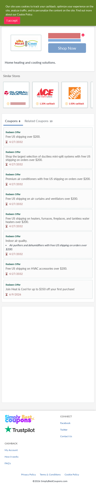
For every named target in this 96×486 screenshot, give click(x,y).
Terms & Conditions (50, 474)
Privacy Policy (28, 474)
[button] (66, 38)
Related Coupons (39, 121)
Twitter (63, 429)
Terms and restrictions (64, 40)
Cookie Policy (72, 474)
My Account (11, 450)
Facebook (65, 423)
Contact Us (66, 436)
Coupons (13, 121)
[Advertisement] (48, 354)
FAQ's (8, 463)
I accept (12, 20)
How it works (11, 456)
